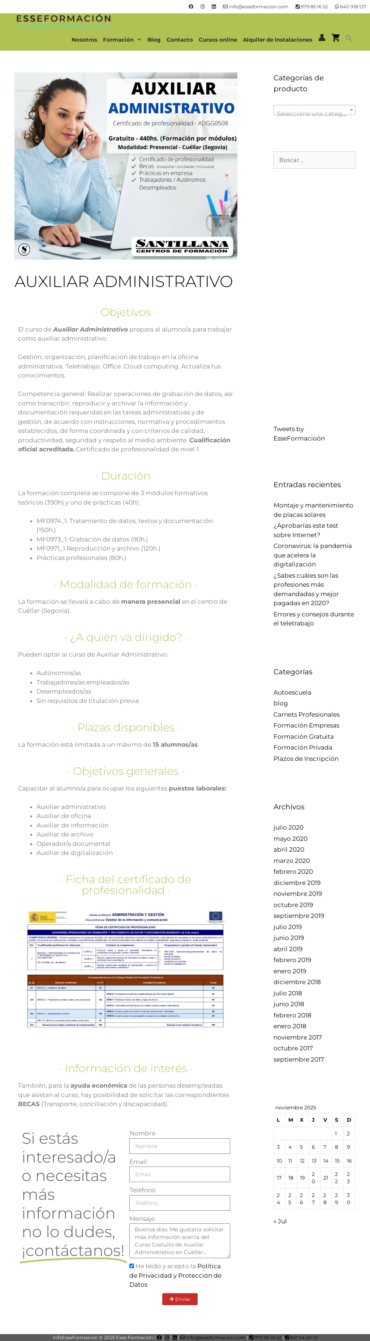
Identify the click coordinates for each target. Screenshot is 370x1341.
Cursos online (218, 39)
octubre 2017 (293, 1048)
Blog (154, 39)
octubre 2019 (293, 904)
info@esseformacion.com (255, 6)
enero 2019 (290, 971)
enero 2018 (290, 1026)
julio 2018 (288, 993)
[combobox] (315, 110)
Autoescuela (292, 692)
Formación (124, 40)
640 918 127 (350, 6)
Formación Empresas (306, 725)
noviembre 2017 (298, 1037)
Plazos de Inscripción (306, 758)
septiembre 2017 (299, 1059)
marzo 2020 (292, 860)
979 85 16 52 (312, 6)
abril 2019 (288, 949)
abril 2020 (289, 849)
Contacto (180, 39)
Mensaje (142, 1218)
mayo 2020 (290, 838)
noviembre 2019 (298, 893)
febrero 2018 (292, 1015)
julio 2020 (289, 827)
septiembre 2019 (299, 915)
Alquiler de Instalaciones (277, 39)
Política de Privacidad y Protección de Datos (175, 1275)
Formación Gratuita (304, 736)
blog (281, 703)
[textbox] (314, 113)
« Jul (280, 1221)
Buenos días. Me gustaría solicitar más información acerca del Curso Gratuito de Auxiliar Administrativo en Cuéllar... (179, 1240)
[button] (349, 40)
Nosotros (84, 39)
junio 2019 (289, 937)
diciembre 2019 (297, 882)
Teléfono (142, 1190)
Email (138, 1161)
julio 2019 (288, 927)
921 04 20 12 (301, 1337)
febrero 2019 (292, 959)
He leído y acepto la (175, 1275)
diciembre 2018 (297, 982)
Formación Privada (303, 747)
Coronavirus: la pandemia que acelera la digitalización (313, 555)
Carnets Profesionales (307, 714)
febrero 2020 (293, 871)
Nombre (142, 1133)
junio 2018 (289, 1004)
